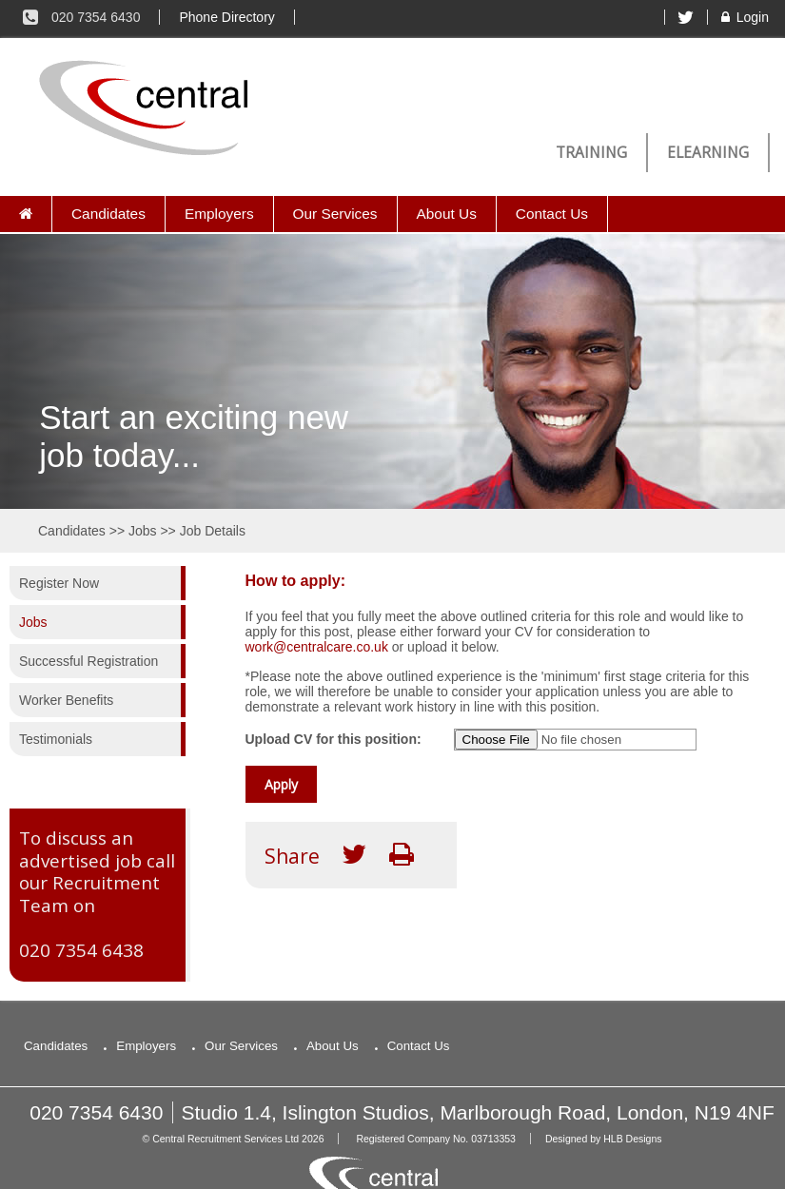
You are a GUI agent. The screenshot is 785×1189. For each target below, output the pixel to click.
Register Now (59, 583)
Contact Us (552, 213)
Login (743, 17)
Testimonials (55, 739)
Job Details (212, 530)
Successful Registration (88, 661)
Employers (219, 213)
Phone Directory (226, 17)
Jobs (142, 530)
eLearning (708, 153)
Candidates (108, 213)
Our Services (335, 213)
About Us (447, 213)
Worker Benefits (66, 700)
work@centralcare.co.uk (316, 646)
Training (591, 153)
